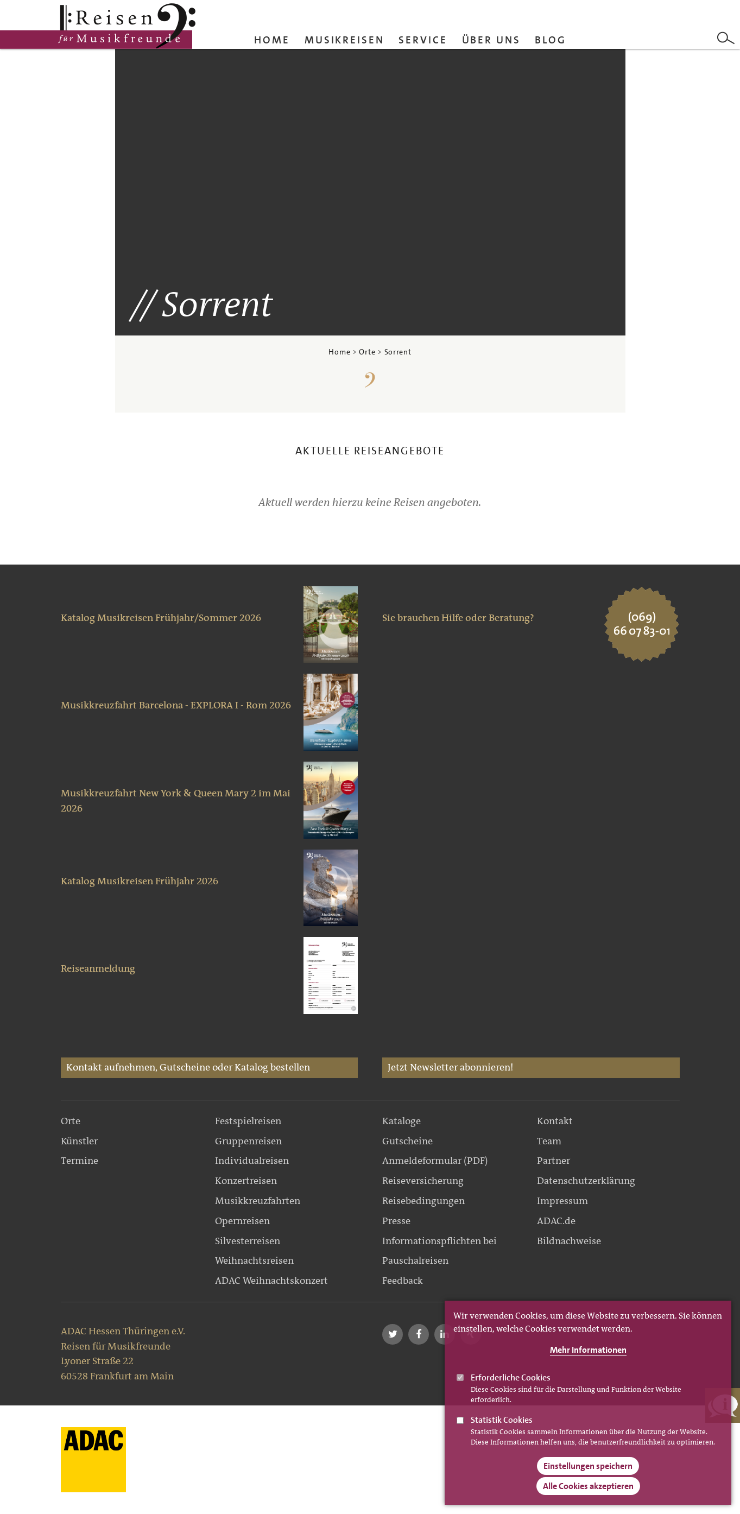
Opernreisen (242, 1220)
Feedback (402, 1280)
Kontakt (555, 1120)
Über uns (491, 40)
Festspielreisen (248, 1120)
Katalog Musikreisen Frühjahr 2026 (139, 881)
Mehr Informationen (588, 1364)
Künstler (79, 1141)
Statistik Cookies (502, 1434)
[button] (392, 1334)
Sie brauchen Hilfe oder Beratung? (458, 617)
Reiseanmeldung (98, 968)
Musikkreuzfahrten (257, 1200)
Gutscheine (407, 1141)
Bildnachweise (569, 1240)
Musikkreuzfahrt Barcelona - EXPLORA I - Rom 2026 (176, 705)
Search (726, 38)
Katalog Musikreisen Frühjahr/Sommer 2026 (161, 617)
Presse (396, 1220)
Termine (79, 1160)
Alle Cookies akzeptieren (588, 1500)
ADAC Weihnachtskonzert (271, 1280)
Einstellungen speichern (588, 1480)
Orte (367, 352)
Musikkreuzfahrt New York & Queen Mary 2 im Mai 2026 (175, 801)
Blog (550, 40)
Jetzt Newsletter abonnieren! (451, 1067)
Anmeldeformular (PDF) (435, 1160)
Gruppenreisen (248, 1141)
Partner (553, 1160)
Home (272, 40)
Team (549, 1141)
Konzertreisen (246, 1180)
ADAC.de (556, 1220)
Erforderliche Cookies (511, 1391)
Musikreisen (344, 40)
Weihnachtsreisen (254, 1260)
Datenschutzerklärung (586, 1180)
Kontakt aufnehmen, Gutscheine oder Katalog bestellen (188, 1067)
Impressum (562, 1200)
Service (423, 40)
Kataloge (401, 1120)
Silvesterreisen (247, 1240)
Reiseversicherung (423, 1180)
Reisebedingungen (423, 1200)
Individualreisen (252, 1160)
